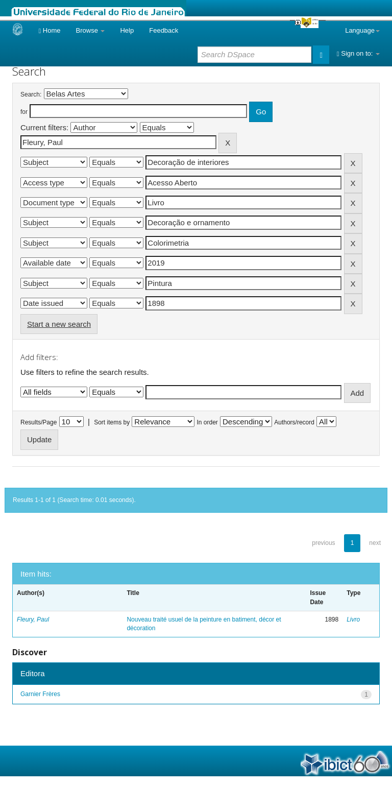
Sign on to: (358, 53)
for (24, 111)
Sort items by (112, 422)
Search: (30, 94)
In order (207, 422)
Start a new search (59, 324)
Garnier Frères (40, 694)
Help (127, 30)
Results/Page (38, 422)
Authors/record (294, 422)
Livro (353, 619)
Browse (90, 30)
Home (49, 30)
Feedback (163, 30)
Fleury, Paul (33, 619)
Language (362, 30)
